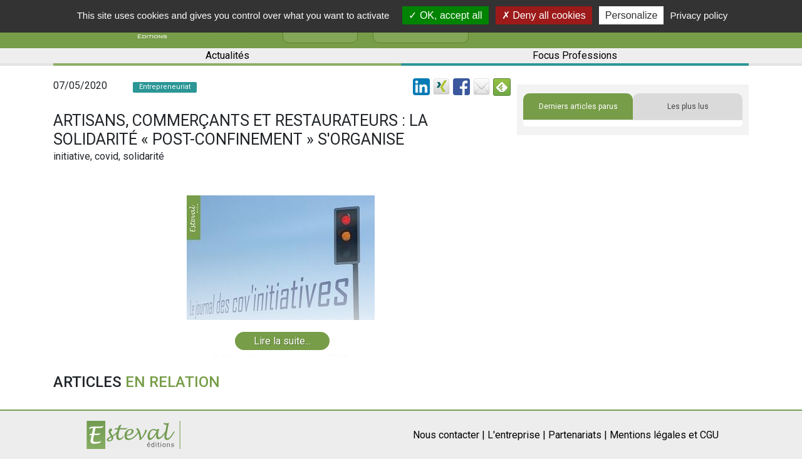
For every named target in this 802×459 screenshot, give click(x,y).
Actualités (227, 55)
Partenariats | (577, 435)
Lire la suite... (282, 341)
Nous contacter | (449, 435)
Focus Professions (575, 55)
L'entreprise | (516, 435)
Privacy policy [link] (699, 15)
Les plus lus (688, 106)
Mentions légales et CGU (664, 435)
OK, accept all (445, 15)
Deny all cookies (544, 15)
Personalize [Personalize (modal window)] (631, 15)
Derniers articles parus (578, 106)
